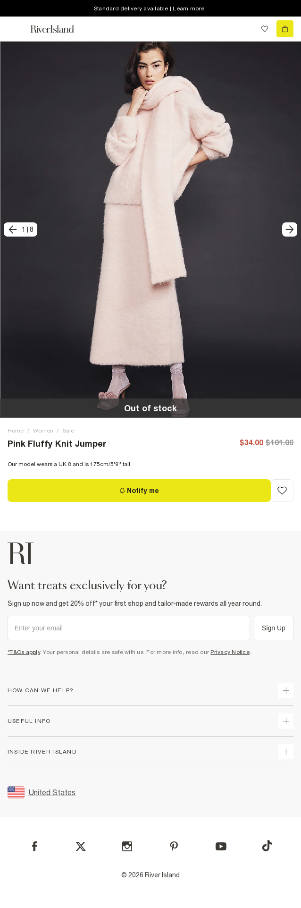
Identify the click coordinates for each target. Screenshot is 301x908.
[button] (150, 229)
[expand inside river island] (285, 751)
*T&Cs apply (24, 652)
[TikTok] (267, 845)
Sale (68, 430)
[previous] (20, 229)
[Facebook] (34, 846)
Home (16, 430)
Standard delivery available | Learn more (149, 8)
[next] (289, 229)
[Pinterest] (173, 846)
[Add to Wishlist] (282, 490)
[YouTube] (221, 846)
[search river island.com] (245, 29)
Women (43, 430)
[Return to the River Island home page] (58, 29)
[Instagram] (127, 846)
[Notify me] (139, 490)
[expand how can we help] (285, 690)
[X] (80, 846)
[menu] (16, 29)
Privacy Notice (230, 652)
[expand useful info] (285, 721)
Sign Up (273, 628)
